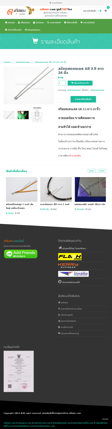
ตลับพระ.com (10, 422)
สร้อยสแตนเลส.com (62, 422)
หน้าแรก (10, 22)
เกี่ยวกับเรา (24, 22)
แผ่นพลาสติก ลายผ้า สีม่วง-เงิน (90, 204)
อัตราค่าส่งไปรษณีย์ (69, 282)
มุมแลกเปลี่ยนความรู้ (68, 333)
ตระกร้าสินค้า (55, 2)
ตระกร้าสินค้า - (95, 11)
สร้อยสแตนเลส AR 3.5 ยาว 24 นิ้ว (50, 62)
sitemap (105, 419)
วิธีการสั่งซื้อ (71, 22)
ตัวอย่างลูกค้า (65, 315)
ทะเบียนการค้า (65, 327)
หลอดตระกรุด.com (42, 422)
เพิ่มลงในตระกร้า (80, 83)
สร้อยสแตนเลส (23, 62)
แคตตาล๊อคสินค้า (67, 321)
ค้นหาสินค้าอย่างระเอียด (70, 308)
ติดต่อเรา (38, 22)
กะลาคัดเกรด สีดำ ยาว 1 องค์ (54, 204)
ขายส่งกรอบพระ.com (45, 426)
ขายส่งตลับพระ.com (25, 426)
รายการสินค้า (54, 22)
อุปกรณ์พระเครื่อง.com (83, 422)
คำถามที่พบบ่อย (13, 29)
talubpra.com (24, 422)
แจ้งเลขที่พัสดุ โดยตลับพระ (72, 248)
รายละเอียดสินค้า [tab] (83, 99)
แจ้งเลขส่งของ (32, 29)
